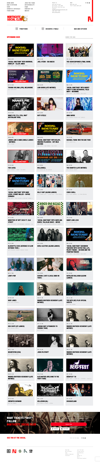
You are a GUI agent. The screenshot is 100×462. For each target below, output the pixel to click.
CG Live (30, 451)
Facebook (55, 429)
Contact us (29, 9)
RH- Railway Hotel (25, 451)
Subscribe (69, 424)
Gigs (8, 7)
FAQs (26, 7)
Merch (27, 11)
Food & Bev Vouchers (81, 458)
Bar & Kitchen (12, 5)
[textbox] (79, 37)
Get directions (56, 12)
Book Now (10, 3)
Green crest (20, 451)
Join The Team (30, 3)
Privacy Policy (80, 451)
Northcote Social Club (17, 18)
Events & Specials (13, 9)
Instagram (64, 429)
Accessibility (30, 5)
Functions (10, 11)
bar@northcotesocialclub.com (59, 9)
